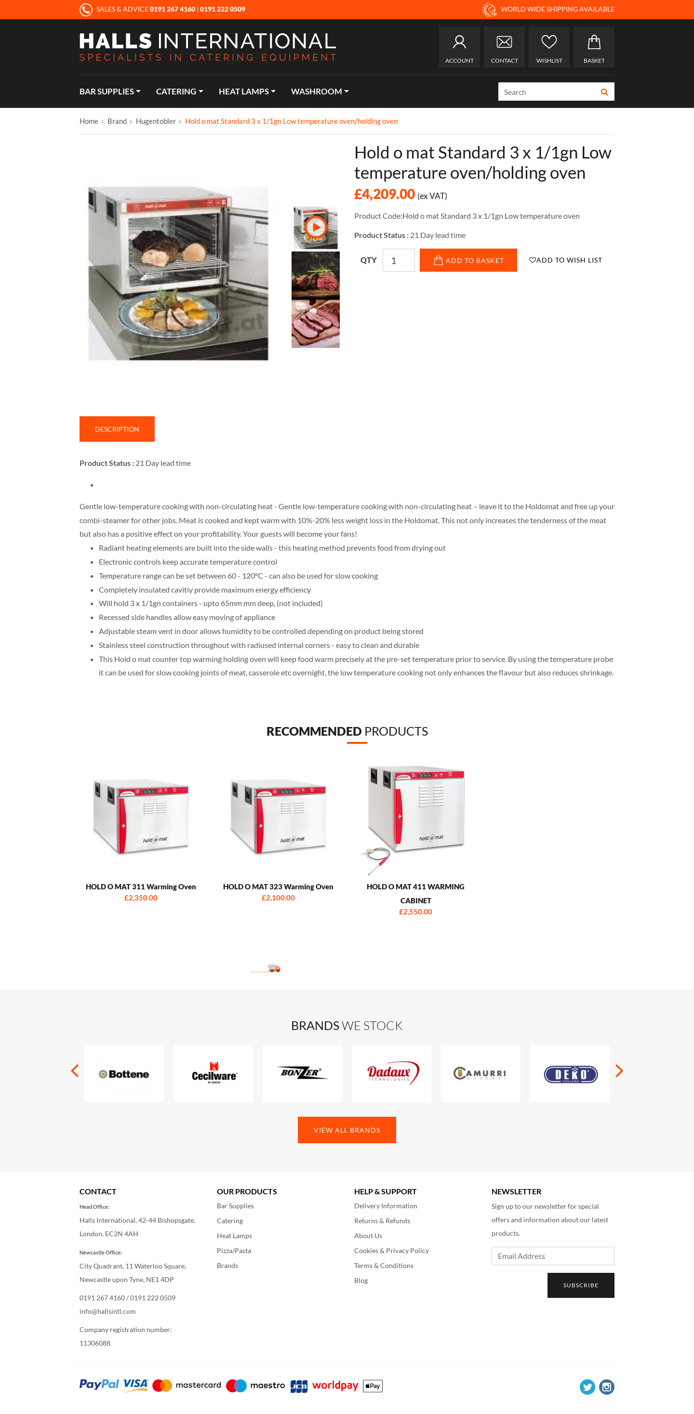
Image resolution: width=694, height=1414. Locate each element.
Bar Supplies (107, 91)
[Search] (547, 91)
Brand (117, 121)
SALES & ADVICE (138, 9)
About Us (368, 1235)
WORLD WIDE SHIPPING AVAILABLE (548, 9)
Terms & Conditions (384, 1265)
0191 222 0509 (152, 1298)
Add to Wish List (565, 260)
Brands (227, 1265)
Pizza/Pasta (234, 1250)
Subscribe (581, 1285)
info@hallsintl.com (108, 1311)
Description (117, 429)
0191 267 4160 (102, 1298)
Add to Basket (468, 260)
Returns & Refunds (382, 1220)
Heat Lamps (244, 91)
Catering (176, 91)
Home (89, 121)
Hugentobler (156, 121)
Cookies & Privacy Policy (391, 1250)
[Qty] (399, 260)
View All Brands (347, 1130)
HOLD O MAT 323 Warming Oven (278, 886)
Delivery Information (385, 1206)
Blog (361, 1280)
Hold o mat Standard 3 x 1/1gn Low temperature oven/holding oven (291, 121)
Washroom (316, 91)
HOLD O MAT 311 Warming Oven (141, 886)
